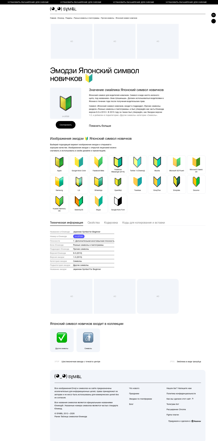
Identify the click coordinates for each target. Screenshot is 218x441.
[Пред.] (198, 18)
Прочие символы (81, 249)
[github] (192, 376)
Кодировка (111, 222)
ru (213, 15)
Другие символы (81, 265)
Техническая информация (66, 222)
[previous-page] (53, 18)
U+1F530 (79, 236)
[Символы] (88, 340)
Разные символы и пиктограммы (88, 245)
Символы (77, 261)
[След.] (203, 18)
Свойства (94, 222)
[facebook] (199, 376)
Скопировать (66, 125)
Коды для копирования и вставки (143, 222)
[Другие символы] (62, 340)
